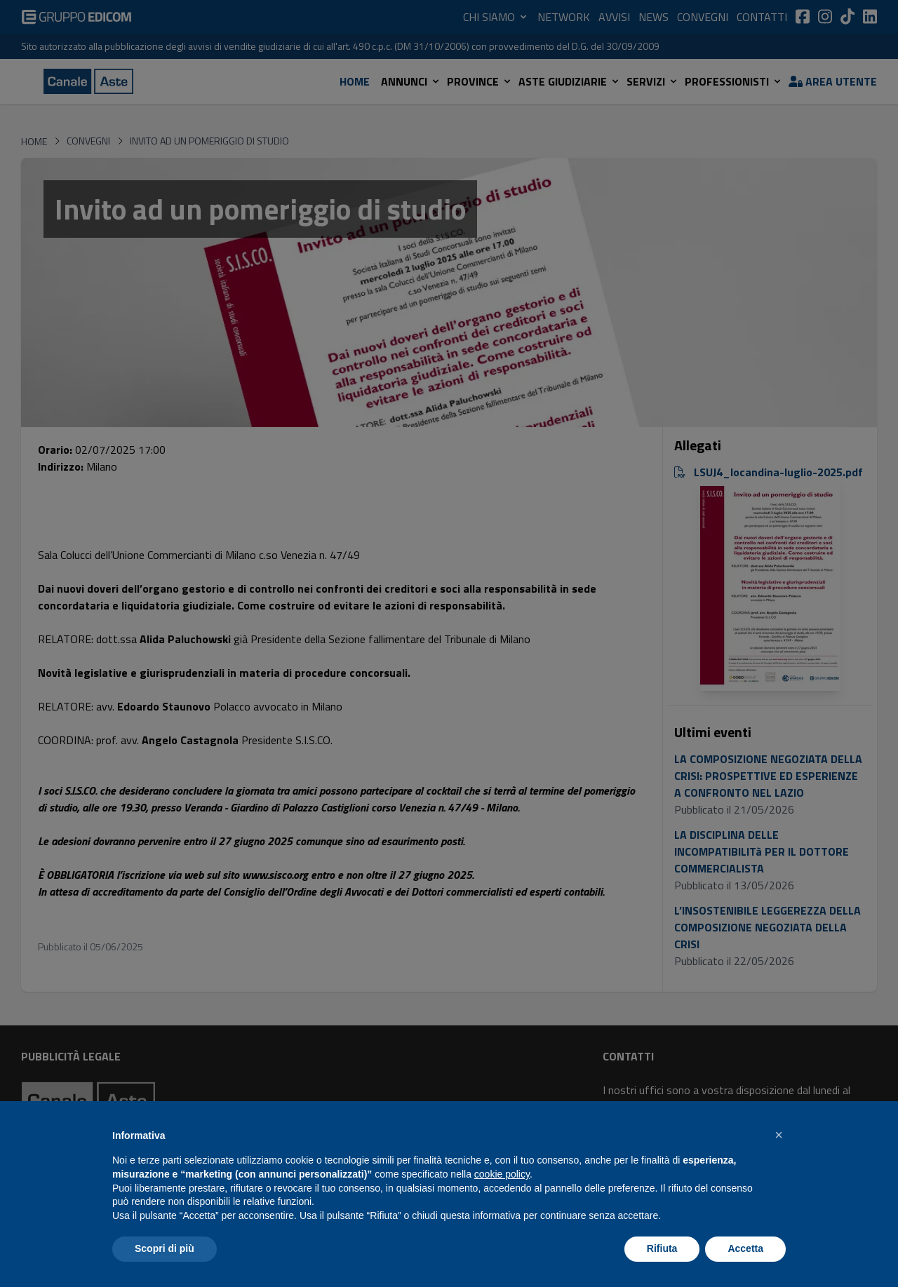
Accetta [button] (745, 1248)
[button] (779, 1135)
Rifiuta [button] (662, 1248)
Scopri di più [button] (164, 1248)
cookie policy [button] (502, 1174)
